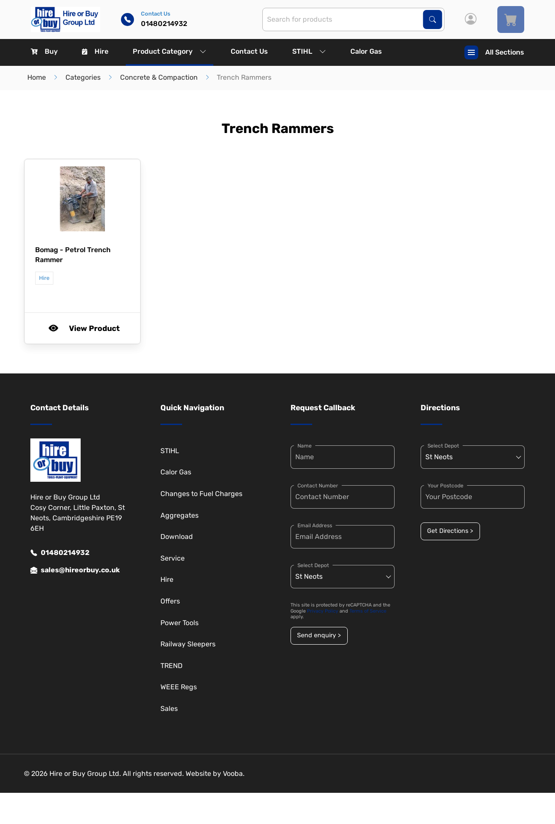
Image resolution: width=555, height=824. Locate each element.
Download (176, 536)
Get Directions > (450, 531)
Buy (44, 51)
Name (304, 446)
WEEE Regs (178, 687)
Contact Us (249, 51)
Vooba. (234, 773)
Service (172, 558)
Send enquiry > (319, 635)
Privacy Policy (322, 611)
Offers (170, 601)
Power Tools (179, 623)
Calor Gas (366, 51)
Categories (83, 77)
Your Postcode (446, 486)
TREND (171, 666)
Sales (169, 708)
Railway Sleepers (187, 644)
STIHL (309, 51)
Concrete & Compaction (159, 77)
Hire (95, 51)
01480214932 (59, 553)
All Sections (494, 52)
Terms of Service (367, 611)
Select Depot (313, 565)
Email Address (314, 525)
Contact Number (317, 486)
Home (36, 77)
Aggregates (179, 515)
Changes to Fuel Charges (201, 494)
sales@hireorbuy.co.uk (75, 570)
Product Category (169, 51)
